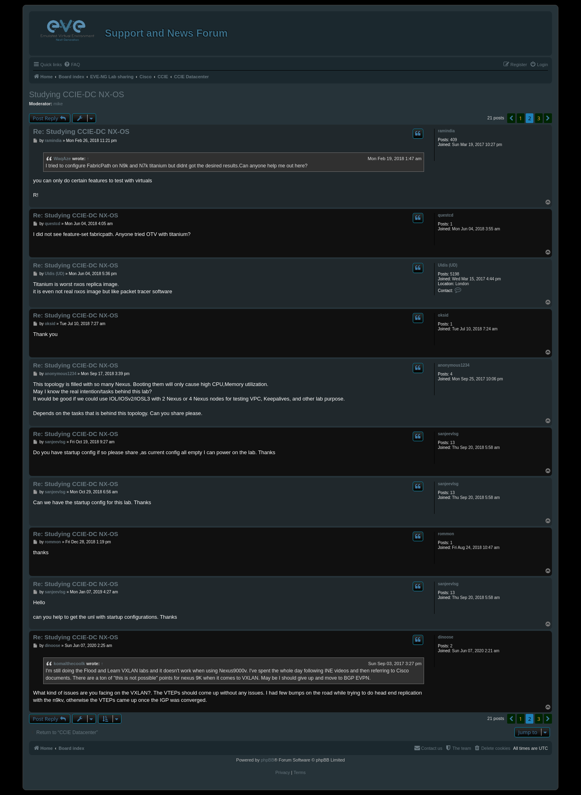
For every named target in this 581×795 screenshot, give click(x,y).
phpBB (267, 759)
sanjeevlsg (448, 434)
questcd (445, 215)
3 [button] (538, 118)
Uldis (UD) (447, 265)
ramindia (446, 131)
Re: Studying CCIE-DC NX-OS (81, 132)
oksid (443, 315)
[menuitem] (72, 64)
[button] (511, 118)
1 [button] (520, 118)
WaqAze (62, 158)
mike (58, 103)
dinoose (445, 637)
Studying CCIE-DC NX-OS (76, 94)
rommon (446, 534)
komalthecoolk (69, 663)
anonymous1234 (453, 365)
